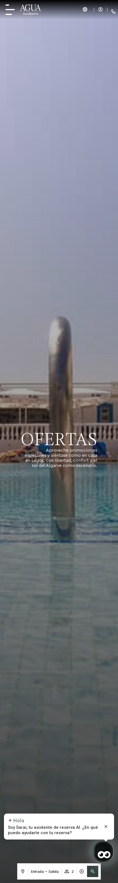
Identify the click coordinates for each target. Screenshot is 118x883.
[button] (92, 871)
